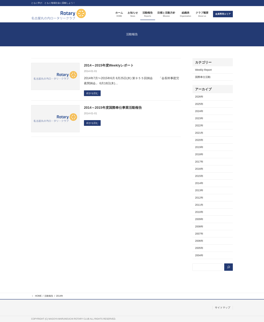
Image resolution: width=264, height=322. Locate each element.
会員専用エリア (223, 14)
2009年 (199, 219)
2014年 (199, 183)
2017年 (199, 161)
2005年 (199, 248)
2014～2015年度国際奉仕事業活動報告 (113, 108)
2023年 (199, 118)
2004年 (199, 255)
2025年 (199, 103)
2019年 (199, 147)
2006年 (199, 240)
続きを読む (93, 93)
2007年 (199, 233)
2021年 (199, 132)
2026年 (199, 96)
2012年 (199, 197)
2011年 (199, 204)
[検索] (228, 267)
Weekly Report (203, 69)
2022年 (199, 125)
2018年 (199, 154)
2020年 (199, 139)
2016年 (199, 168)
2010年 (199, 212)
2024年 (199, 111)
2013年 (199, 190)
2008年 (199, 226)
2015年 (199, 176)
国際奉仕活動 (202, 76)
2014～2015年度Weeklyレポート (109, 65)
